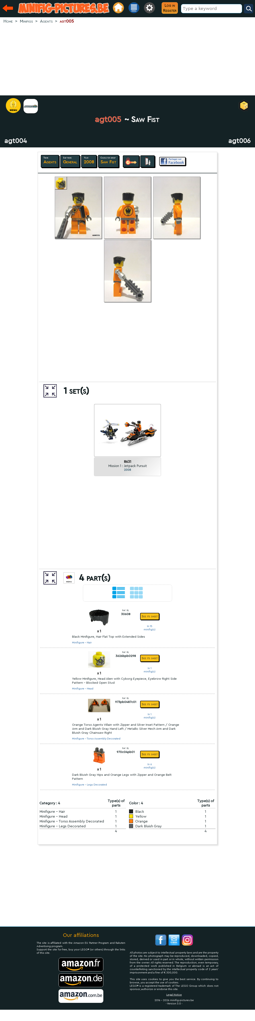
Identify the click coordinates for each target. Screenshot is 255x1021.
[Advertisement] (127, 60)
